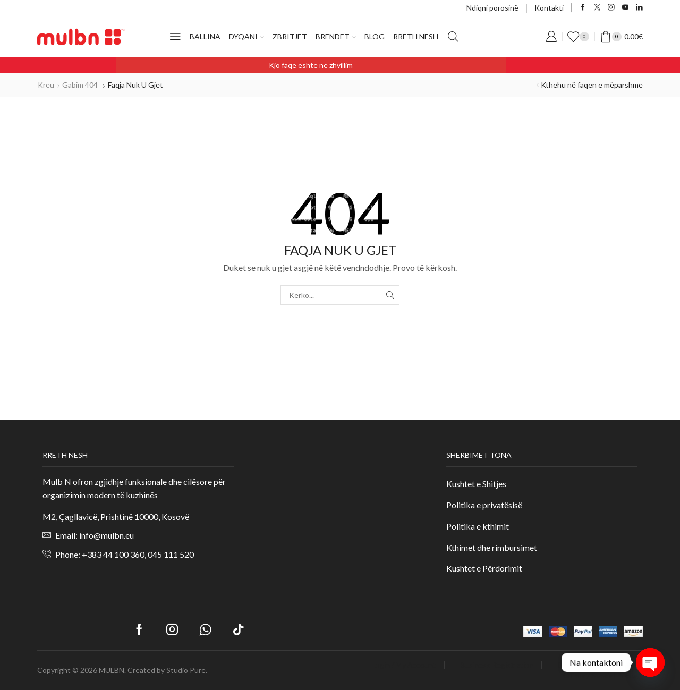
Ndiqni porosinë (492, 7)
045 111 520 (171, 554)
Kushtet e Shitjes (476, 484)
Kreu (46, 84)
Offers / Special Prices (600, 675)
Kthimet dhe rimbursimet (491, 547)
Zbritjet (290, 36)
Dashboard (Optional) (592, 665)
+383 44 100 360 (113, 554)
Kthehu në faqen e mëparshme (592, 84)
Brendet (336, 36)
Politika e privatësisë (484, 505)
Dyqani (246, 36)
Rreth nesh (415, 36)
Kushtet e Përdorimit (484, 568)
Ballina (205, 36)
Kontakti (549, 7)
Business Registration (496, 665)
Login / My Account (404, 665)
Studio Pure (186, 670)
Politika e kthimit (478, 526)
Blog (374, 36)
